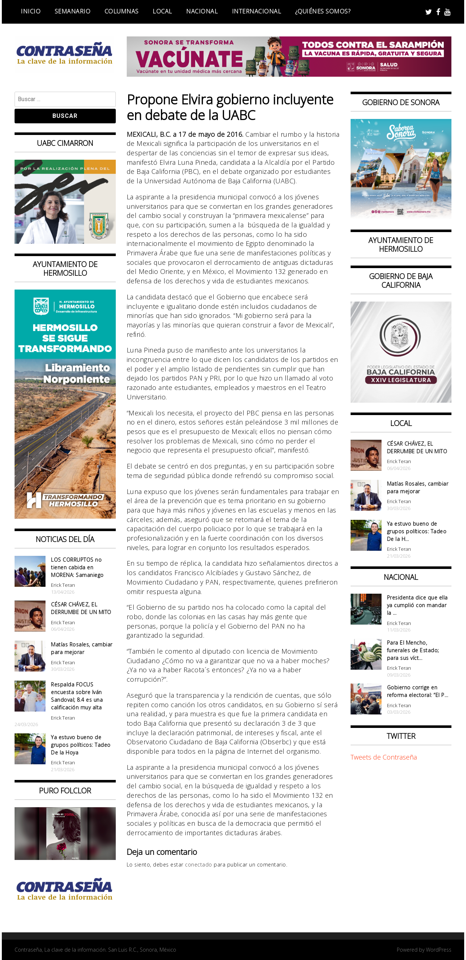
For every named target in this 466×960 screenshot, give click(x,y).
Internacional (256, 11)
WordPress (438, 949)
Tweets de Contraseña (384, 757)
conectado (198, 864)
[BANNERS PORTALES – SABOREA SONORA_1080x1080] (401, 217)
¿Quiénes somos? (323, 11)
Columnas (121, 11)
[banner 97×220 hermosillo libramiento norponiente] (65, 516)
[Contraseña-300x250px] (65, 241)
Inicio (30, 11)
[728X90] (289, 74)
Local (162, 11)
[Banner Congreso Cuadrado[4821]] (401, 400)
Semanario (73, 11)
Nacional (202, 11)
